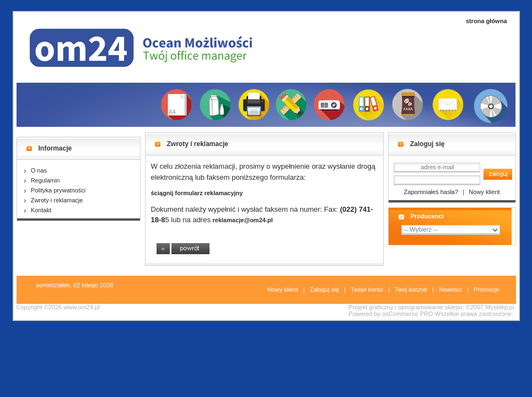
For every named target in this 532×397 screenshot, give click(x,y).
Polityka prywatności (55, 190)
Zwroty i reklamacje (53, 200)
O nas (35, 170)
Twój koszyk (411, 289)
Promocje (486, 289)
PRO (426, 313)
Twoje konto (367, 289)
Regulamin (42, 180)
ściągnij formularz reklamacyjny (197, 193)
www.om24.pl (81, 307)
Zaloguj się (324, 289)
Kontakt (37, 210)
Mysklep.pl (499, 307)
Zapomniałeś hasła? (431, 192)
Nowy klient (484, 192)
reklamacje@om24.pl (243, 220)
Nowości (450, 289)
